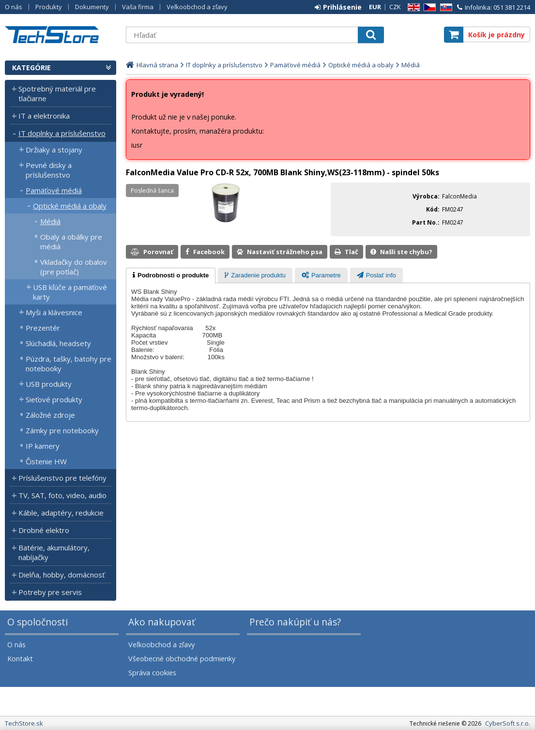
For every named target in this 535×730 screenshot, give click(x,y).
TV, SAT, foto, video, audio (62, 495)
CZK (395, 6)
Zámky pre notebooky (62, 430)
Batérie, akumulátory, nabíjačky (54, 552)
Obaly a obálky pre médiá (71, 241)
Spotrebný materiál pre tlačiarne (57, 93)
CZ (428, 7)
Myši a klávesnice (54, 312)
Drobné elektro (43, 530)
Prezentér (43, 328)
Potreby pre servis (50, 592)
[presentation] (170, 275)
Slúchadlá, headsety (58, 343)
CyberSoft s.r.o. (507, 723)
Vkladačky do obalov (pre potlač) (73, 266)
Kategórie (31, 67)
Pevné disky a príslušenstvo (49, 170)
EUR (375, 6)
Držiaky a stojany (54, 149)
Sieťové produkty (54, 399)
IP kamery (43, 446)
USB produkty (49, 384)
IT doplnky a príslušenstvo (62, 133)
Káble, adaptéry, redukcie (61, 512)
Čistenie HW (46, 461)
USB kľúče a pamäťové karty (70, 292)
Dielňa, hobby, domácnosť (61, 574)
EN (412, 7)
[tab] (170, 275)
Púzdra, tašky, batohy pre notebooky (68, 363)
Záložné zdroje (50, 415)
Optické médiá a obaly (70, 206)
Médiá (50, 221)
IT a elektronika (44, 116)
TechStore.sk (60, 34)
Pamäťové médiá (54, 190)
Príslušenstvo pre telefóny (62, 478)
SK (444, 7)
